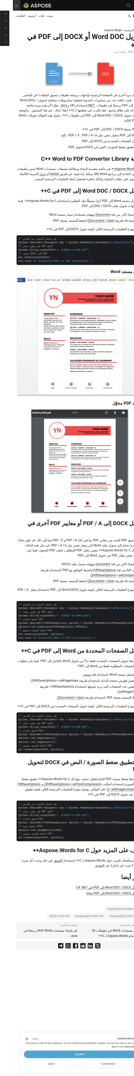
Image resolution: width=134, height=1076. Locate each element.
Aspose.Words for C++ (114, 169)
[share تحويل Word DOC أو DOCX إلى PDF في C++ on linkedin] (77, 946)
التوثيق (45, 860)
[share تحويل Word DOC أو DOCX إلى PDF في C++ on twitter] (85, 946)
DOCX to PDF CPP (46, 916)
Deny (38, 1064)
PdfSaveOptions (91, 570)
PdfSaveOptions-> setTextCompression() (60, 784)
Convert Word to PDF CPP (76, 916)
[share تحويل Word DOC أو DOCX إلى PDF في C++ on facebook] (62, 946)
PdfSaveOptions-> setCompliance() (102, 575)
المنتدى (87, 865)
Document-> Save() (87, 220)
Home (126, 15)
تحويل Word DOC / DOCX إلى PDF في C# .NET (95, 887)
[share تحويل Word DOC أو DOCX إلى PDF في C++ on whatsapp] (55, 946)
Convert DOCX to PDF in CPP (112, 916)
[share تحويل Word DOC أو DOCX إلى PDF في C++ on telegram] (48, 946)
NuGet (41, 174)
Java (50, 105)
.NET (79, 105)
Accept (67, 1054)
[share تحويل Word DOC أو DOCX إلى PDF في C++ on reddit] (70, 946)
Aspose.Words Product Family (111, 909)
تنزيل (29, 174)
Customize (95, 1064)
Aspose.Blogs (100, 30)
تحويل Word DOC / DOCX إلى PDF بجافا (100, 893)
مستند (74, 674)
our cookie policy (115, 1046)
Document (90, 214)
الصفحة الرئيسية (120, 30)
